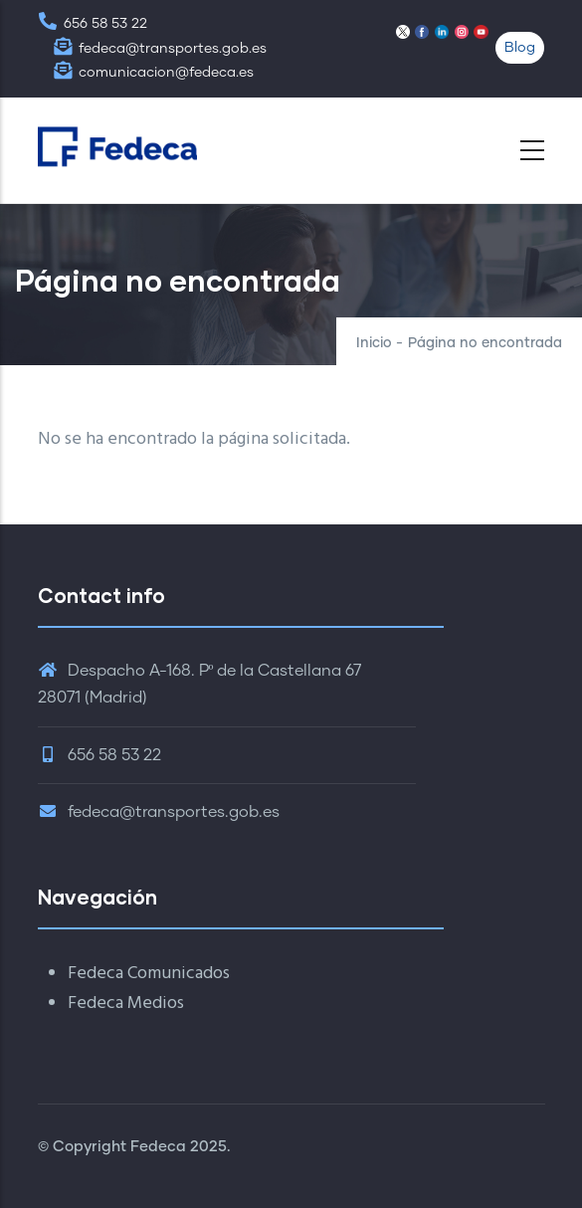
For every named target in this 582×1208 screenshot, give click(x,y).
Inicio (374, 343)
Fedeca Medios (126, 1003)
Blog (519, 48)
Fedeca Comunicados (149, 973)
